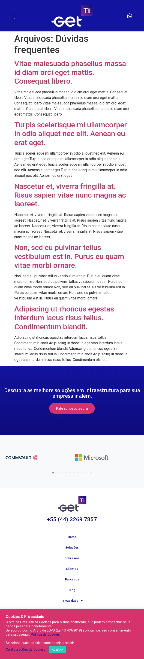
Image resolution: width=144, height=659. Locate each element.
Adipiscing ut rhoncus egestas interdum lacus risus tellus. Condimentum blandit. (64, 318)
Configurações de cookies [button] (25, 649)
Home (72, 536)
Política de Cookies (45, 634)
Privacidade (72, 600)
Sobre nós (72, 557)
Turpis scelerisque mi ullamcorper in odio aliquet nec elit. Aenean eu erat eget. (70, 133)
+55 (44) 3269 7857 (72, 519)
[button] (14, 17)
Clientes (72, 568)
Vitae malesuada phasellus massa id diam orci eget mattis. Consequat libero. (70, 72)
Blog (72, 589)
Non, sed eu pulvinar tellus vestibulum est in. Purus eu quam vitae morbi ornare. (69, 256)
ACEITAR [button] (57, 649)
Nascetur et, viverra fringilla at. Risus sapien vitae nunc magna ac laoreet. (70, 195)
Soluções (72, 547)
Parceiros (72, 579)
